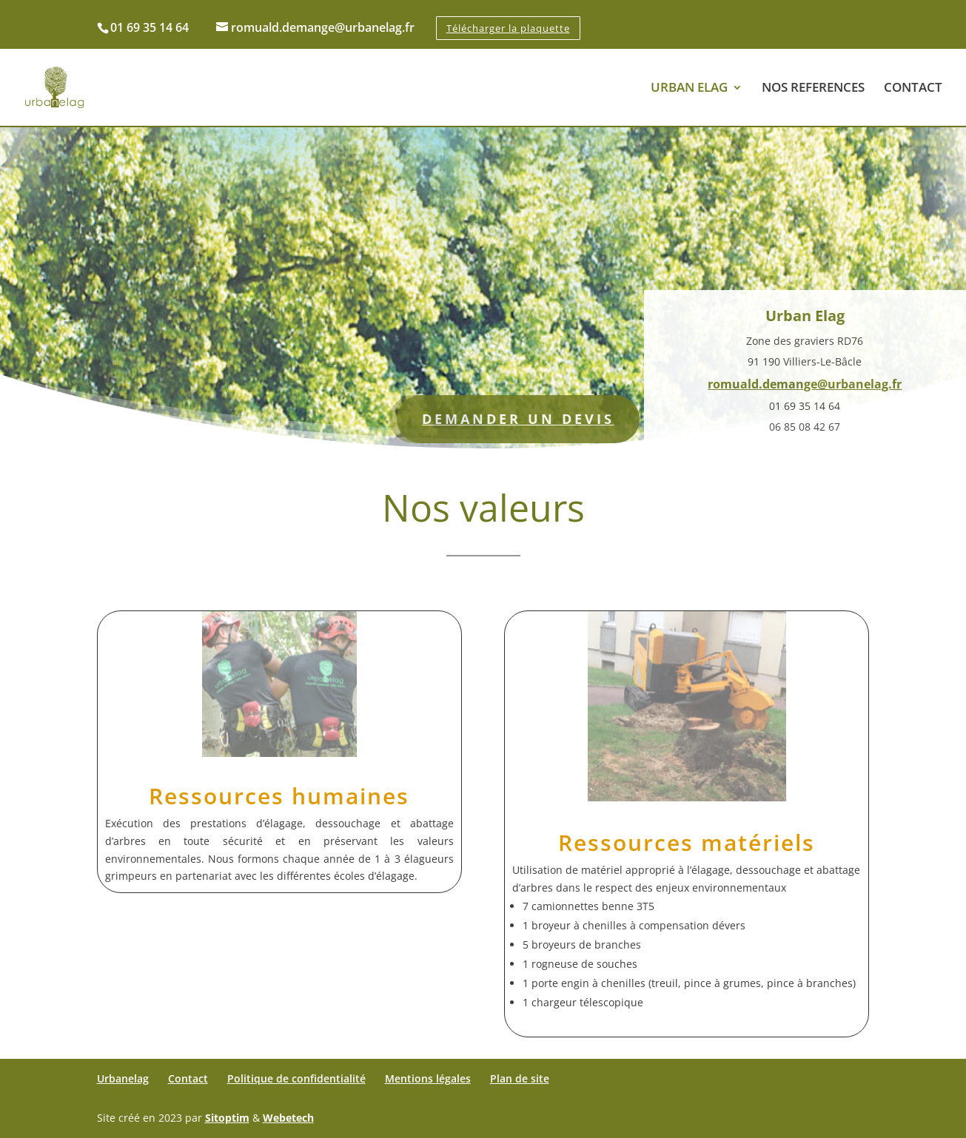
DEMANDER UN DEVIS (505, 425)
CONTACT (913, 88)
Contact (188, 1078)
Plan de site (519, 1078)
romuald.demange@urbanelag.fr (805, 391)
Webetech (288, 1118)
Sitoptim (227, 1118)
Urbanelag (123, 1078)
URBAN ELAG (689, 88)
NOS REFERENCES (813, 88)
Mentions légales (428, 1078)
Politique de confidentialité (296, 1078)
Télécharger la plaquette (508, 28)
